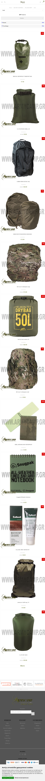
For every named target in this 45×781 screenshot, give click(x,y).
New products (37, 728)
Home (10, 7)
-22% (42, 401)
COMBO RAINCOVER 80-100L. (23, 181)
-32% (42, 296)
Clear (43, 22)
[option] (6, 684)
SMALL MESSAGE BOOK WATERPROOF (23, 444)
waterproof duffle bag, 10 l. (23, 602)
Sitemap (7, 740)
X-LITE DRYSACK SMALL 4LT (23, 129)
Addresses (22, 728)
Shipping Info (7, 733)
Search (37, 730)
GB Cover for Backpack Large (23, 286)
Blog (7, 723)
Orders (22, 725)
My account (22, 723)
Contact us (7, 743)
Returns (7, 735)
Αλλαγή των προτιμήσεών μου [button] (21, 777)
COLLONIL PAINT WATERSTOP (22, 549)
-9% (42, 33)
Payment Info (7, 730)
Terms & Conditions (7, 728)
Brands (4, 22)
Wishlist (37, 725)
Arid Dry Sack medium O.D (23, 339)
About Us (7, 725)
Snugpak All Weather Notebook (23, 497)
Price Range (5, 26)
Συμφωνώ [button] (5, 777)
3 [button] (19, 689)
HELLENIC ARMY (28, 7)
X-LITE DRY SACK (23, 655)
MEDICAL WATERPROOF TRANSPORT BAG (22, 76)
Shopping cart (37, 723)
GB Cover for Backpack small (22, 392)
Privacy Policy (7, 738)
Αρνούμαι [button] (11, 777)
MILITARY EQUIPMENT (18, 7)
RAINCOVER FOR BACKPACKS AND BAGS (22, 234)
